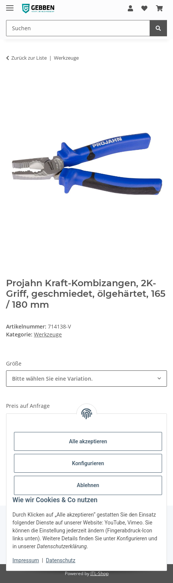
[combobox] (86, 378)
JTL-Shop (99, 573)
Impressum (25, 560)
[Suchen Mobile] (78, 28)
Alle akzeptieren (88, 441)
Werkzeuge (48, 334)
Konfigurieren (88, 463)
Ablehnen (88, 485)
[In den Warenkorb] (12, 81)
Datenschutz (60, 560)
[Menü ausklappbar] (10, 4)
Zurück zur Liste (29, 57)
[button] (130, 8)
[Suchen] (158, 28)
